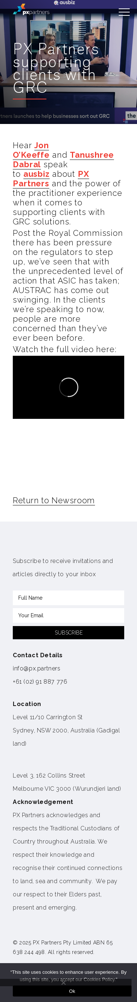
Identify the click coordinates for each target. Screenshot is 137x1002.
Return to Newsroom (54, 500)
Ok (72, 991)
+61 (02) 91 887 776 (40, 681)
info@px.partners (37, 668)
